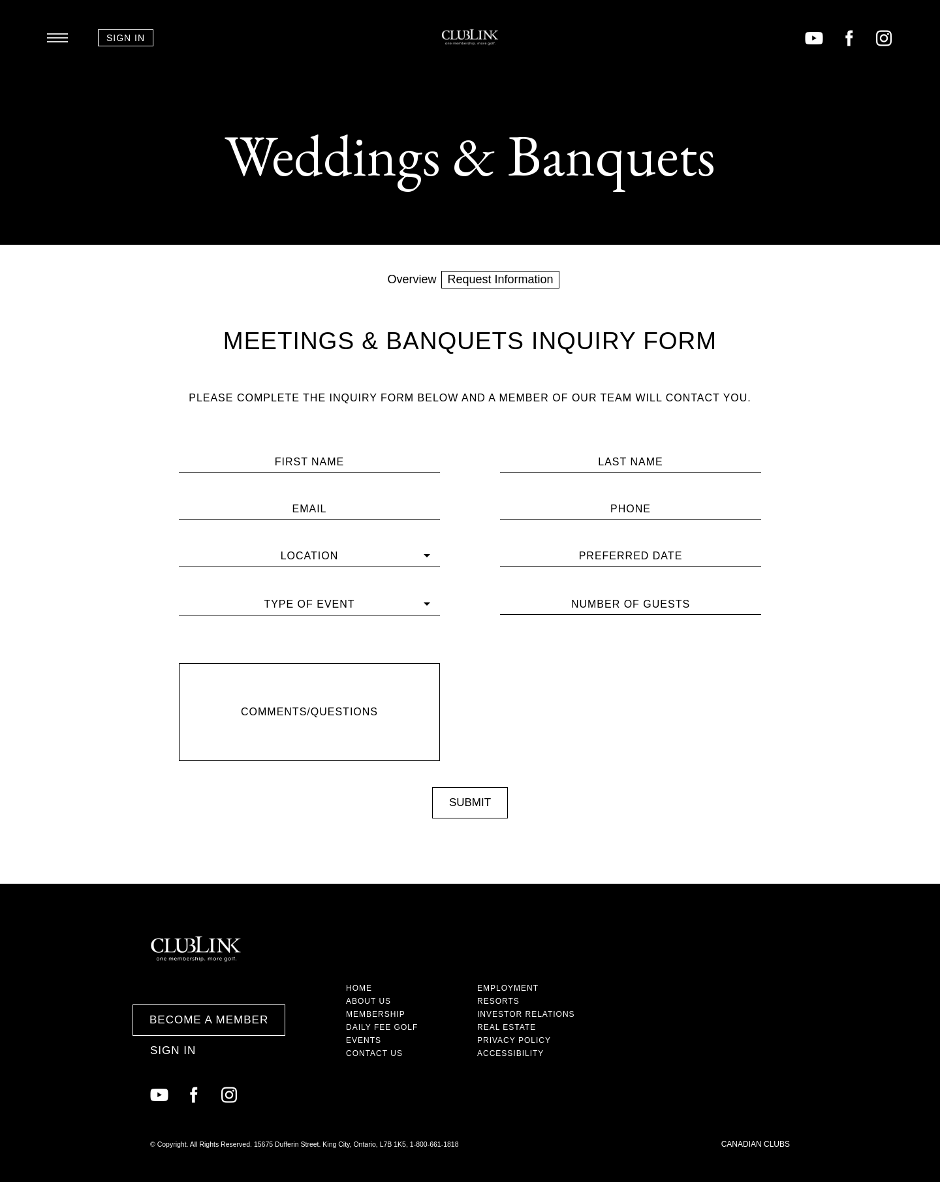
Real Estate (506, 1027)
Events (363, 1040)
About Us (368, 1001)
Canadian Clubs (755, 1144)
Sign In (125, 38)
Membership (375, 1014)
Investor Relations (526, 1014)
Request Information (500, 279)
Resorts (498, 1001)
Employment (508, 988)
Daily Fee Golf (382, 1027)
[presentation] (630, 667)
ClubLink (470, 37)
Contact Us (374, 1053)
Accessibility (510, 1053)
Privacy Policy (514, 1040)
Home (359, 988)
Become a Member (208, 1020)
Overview (411, 279)
